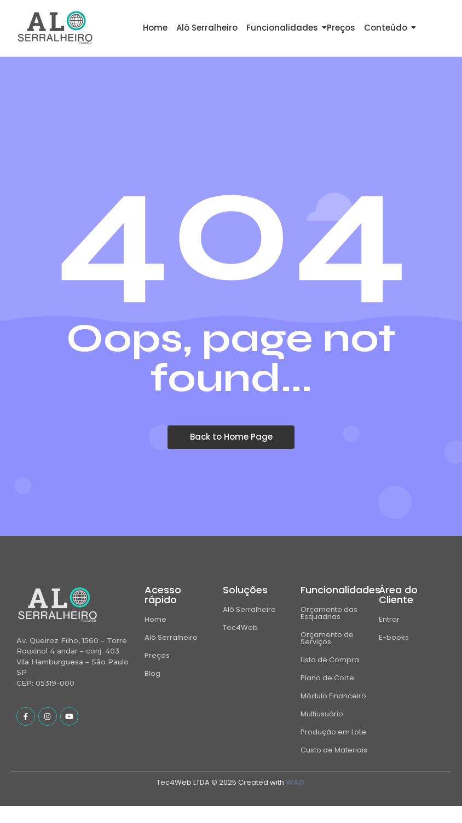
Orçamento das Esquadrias (329, 613)
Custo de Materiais (334, 750)
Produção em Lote (333, 732)
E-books (394, 637)
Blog (152, 673)
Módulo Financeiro (333, 696)
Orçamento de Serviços (327, 638)
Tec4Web (240, 627)
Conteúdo (387, 27)
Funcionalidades (284, 27)
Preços (341, 27)
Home (155, 27)
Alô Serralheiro (207, 27)
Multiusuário (322, 714)
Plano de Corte (327, 678)
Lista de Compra (330, 660)
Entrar (389, 619)
